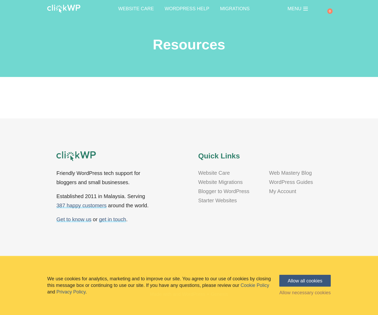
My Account (282, 191)
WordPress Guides (291, 182)
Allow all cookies (305, 280)
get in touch (112, 219)
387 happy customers (81, 205)
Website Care (214, 173)
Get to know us (73, 219)
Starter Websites (217, 200)
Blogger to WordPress (223, 191)
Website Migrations (220, 182)
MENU (297, 8)
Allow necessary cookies (305, 292)
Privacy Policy (71, 292)
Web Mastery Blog (290, 173)
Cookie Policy (254, 285)
